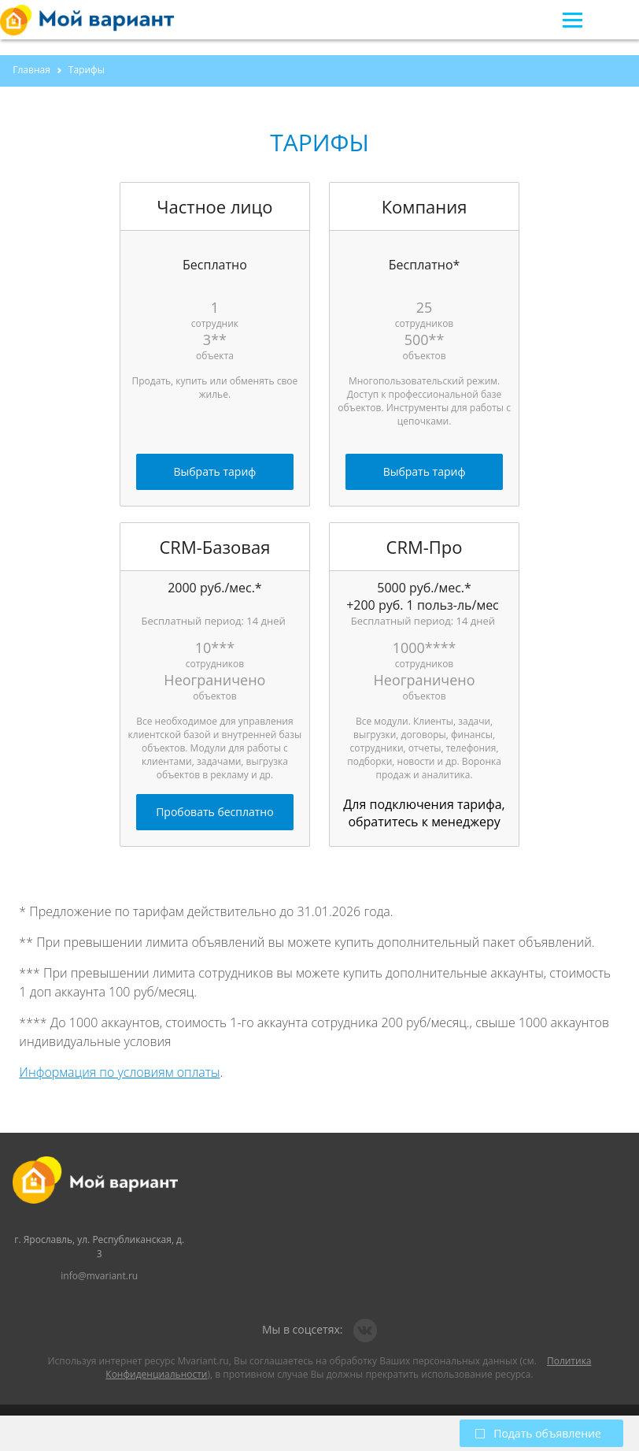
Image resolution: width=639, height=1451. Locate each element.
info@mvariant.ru (99, 1275)
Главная (31, 69)
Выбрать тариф (215, 471)
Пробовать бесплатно (214, 811)
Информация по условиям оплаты (119, 1072)
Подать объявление (538, 1433)
